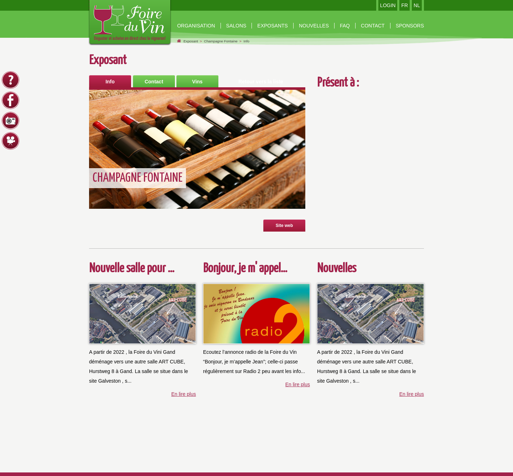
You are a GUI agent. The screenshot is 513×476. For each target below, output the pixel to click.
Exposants (272, 26)
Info (246, 41)
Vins (197, 81)
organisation (196, 26)
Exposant (190, 41)
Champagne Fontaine (221, 41)
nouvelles (314, 26)
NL (417, 5)
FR (404, 5)
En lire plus (183, 394)
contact (373, 26)
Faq (345, 26)
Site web (284, 225)
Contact (154, 81)
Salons (236, 26)
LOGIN (388, 5)
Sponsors (410, 26)
